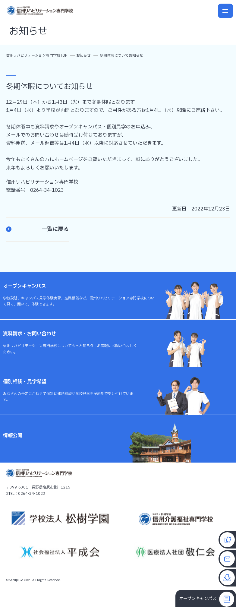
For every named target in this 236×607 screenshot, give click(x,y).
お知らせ (83, 55)
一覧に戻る (37, 229)
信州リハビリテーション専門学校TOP (36, 55)
